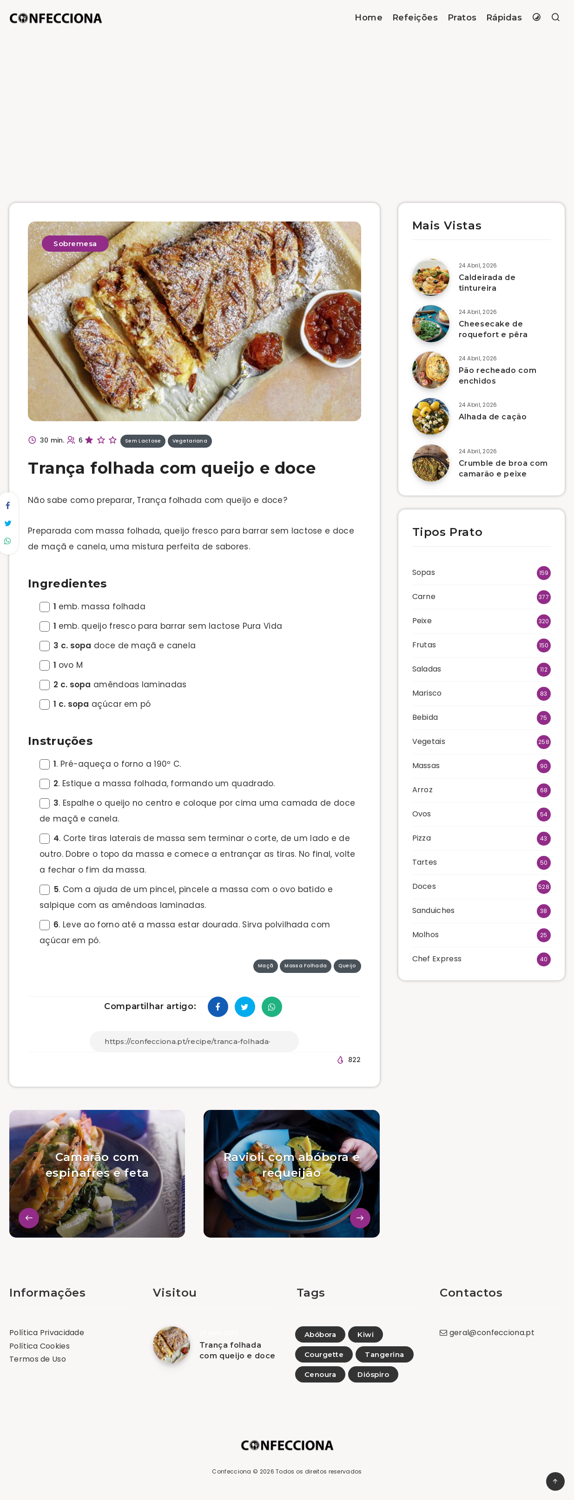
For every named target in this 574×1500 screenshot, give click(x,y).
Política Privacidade (46, 1332)
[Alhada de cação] (430, 416)
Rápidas (504, 18)
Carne (424, 596)
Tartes (424, 862)
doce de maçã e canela (118, 645)
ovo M (61, 665)
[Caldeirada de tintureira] (430, 277)
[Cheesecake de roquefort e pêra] (430, 323)
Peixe (422, 620)
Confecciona (231, 1471)
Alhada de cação (493, 416)
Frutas (424, 644)
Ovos (421, 814)
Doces (424, 886)
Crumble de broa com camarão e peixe (503, 468)
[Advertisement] (287, 105)
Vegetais (428, 741)
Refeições (415, 18)
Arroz (422, 789)
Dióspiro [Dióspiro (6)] (373, 1374)
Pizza (421, 838)
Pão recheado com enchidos (498, 375)
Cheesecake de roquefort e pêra (493, 329)
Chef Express (437, 958)
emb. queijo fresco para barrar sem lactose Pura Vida (161, 626)
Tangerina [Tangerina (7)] (384, 1354)
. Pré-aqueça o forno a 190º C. (110, 764)
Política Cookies (39, 1346)
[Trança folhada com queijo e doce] (171, 1344)
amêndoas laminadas (113, 684)
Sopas (423, 572)
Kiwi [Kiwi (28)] (365, 1334)
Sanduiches (433, 910)
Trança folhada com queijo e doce (237, 1350)
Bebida (425, 717)
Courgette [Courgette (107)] (324, 1354)
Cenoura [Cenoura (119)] (320, 1374)
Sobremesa (75, 243)
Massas (426, 765)
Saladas (427, 669)
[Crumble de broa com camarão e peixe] (430, 463)
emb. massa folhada (92, 606)
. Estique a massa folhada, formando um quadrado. (157, 783)
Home (369, 18)
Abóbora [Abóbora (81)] (320, 1334)
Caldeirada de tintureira (487, 283)
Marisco (427, 693)
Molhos (425, 934)
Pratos (462, 18)
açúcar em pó (95, 704)
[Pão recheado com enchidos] (430, 370)
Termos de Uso (37, 1359)
